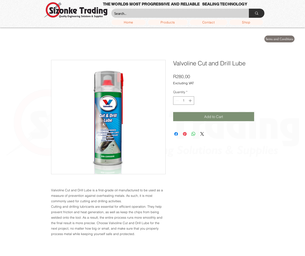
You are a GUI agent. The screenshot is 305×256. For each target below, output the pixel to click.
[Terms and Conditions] (279, 39)
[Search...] (176, 13)
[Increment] (190, 101)
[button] (168, 22)
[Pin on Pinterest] (185, 134)
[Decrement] (177, 101)
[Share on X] (202, 134)
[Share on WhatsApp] (193, 134)
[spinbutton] (184, 101)
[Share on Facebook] (176, 134)
